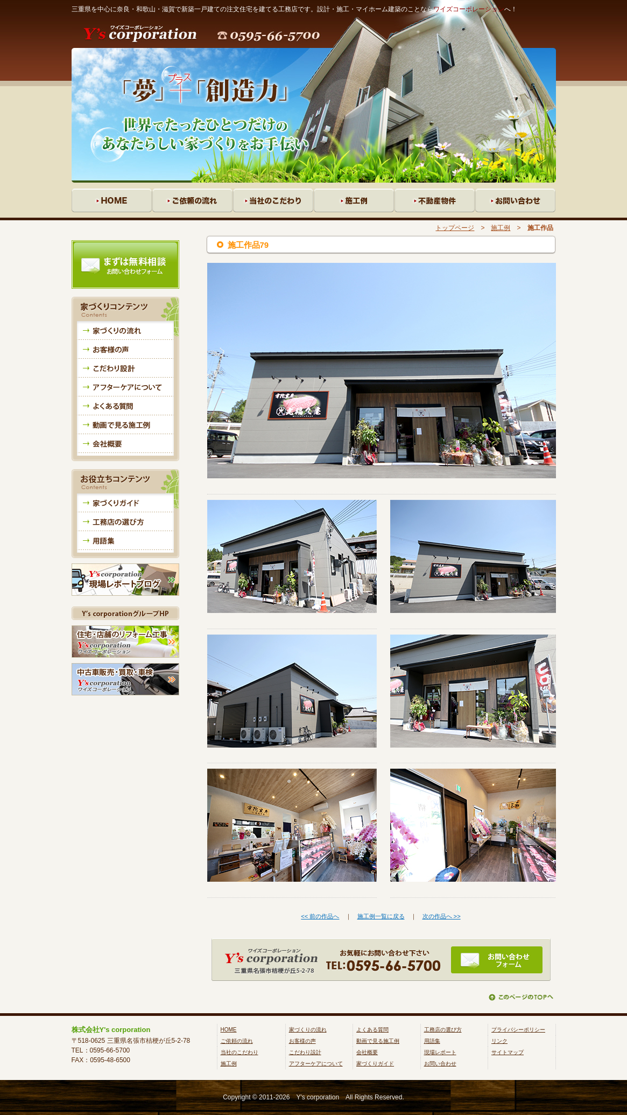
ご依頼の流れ (237, 1041)
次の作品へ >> (441, 916)
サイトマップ (507, 1052)
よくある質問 (372, 1030)
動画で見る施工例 (377, 1041)
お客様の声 (302, 1041)
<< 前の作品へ (320, 916)
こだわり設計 (305, 1052)
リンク (499, 1041)
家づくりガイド (375, 1064)
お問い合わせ (440, 1064)
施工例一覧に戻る (381, 916)
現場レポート (440, 1052)
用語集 (432, 1041)
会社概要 (367, 1052)
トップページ (454, 228)
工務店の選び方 (443, 1030)
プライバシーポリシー (518, 1030)
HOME (229, 1030)
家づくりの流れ (308, 1030)
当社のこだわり (239, 1052)
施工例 (500, 228)
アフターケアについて (316, 1064)
